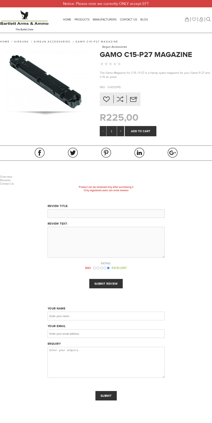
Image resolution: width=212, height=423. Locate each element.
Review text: (58, 223)
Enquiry (54, 343)
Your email (57, 326)
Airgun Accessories (114, 47)
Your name (56, 308)
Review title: (58, 206)
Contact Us (7, 183)
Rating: (106, 263)
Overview (6, 177)
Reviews (5, 180)
